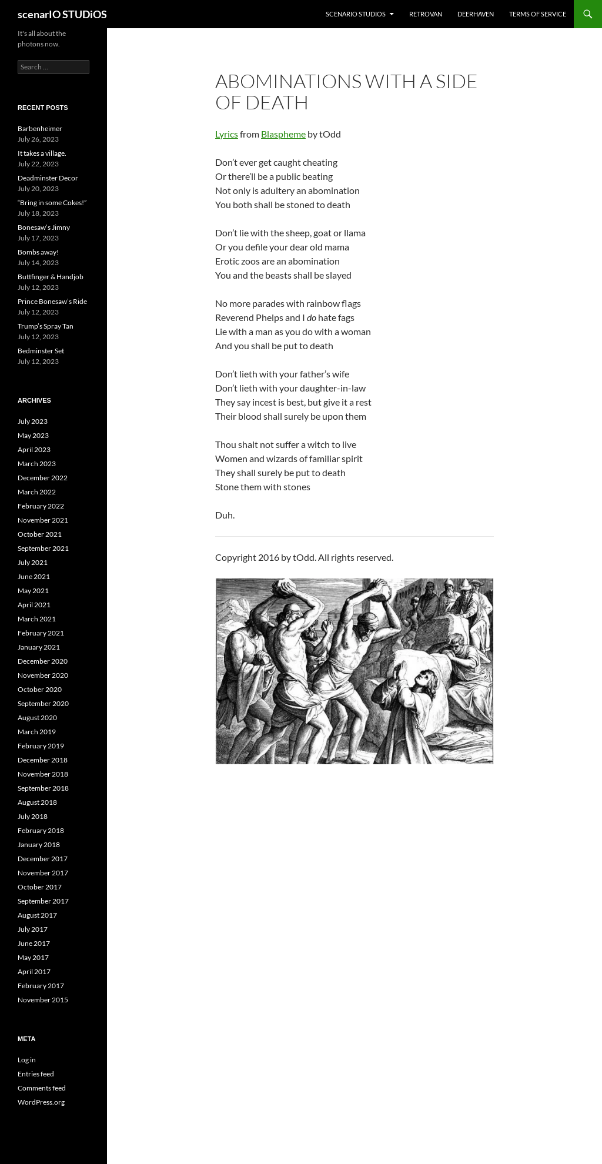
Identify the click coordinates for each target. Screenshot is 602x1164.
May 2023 (33, 435)
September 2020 (43, 703)
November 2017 (43, 872)
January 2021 (39, 647)
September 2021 (43, 548)
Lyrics (226, 133)
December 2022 (43, 477)
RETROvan (425, 14)
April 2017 (34, 971)
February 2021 (41, 632)
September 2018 (43, 788)
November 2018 (43, 774)
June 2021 (34, 576)
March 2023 (37, 463)
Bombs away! (38, 251)
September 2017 (43, 901)
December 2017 (43, 858)
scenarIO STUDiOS (62, 14)
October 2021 (40, 534)
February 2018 (41, 830)
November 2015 (43, 999)
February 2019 (41, 745)
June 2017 (34, 943)
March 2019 (37, 731)
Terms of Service (537, 14)
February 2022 (41, 505)
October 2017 (40, 886)
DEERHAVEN (475, 14)
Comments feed (42, 1087)
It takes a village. (42, 153)
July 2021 (33, 562)
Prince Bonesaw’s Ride (52, 301)
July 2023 (33, 421)
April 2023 (34, 449)
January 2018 (39, 844)
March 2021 (37, 618)
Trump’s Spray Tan (45, 326)
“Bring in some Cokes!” (52, 202)
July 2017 (33, 929)
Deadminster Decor (48, 177)
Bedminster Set (41, 350)
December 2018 (43, 759)
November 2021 (43, 520)
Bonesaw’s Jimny (44, 227)
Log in (27, 1059)
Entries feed (36, 1073)
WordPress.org (41, 1102)
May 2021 (33, 590)
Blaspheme (283, 133)
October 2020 (40, 689)
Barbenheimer (40, 128)
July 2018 (33, 816)
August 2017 (37, 915)
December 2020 (43, 661)
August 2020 (37, 717)
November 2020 (43, 675)
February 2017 (41, 985)
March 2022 (37, 491)
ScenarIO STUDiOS (356, 14)
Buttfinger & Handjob (50, 276)
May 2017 (33, 957)
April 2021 (34, 604)
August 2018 (37, 802)
